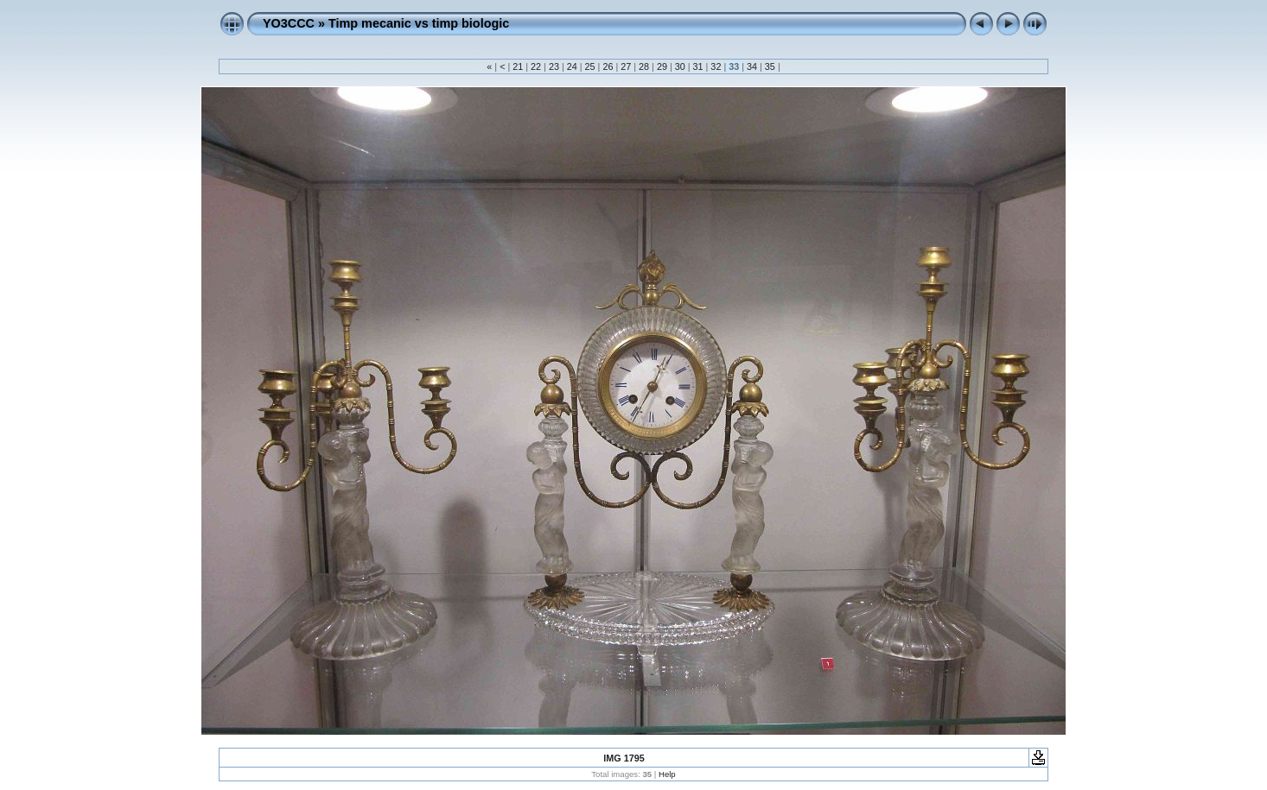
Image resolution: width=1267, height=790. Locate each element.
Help (667, 774)
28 (644, 66)
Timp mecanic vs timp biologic (418, 23)
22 (536, 66)
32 (715, 66)
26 (607, 66)
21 (517, 66)
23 (554, 66)
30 (680, 66)
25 (590, 66)
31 (698, 66)
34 (752, 66)
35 (770, 66)
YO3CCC (289, 23)
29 (662, 66)
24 (572, 66)
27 (626, 66)
